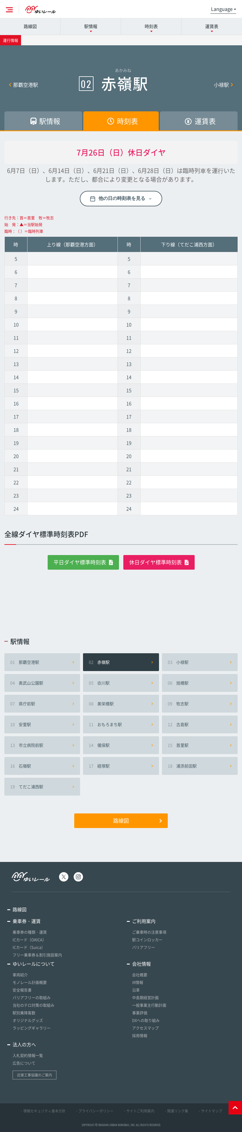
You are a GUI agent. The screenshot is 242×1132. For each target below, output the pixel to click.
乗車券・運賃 (27, 920)
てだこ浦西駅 (42, 786)
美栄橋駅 (121, 703)
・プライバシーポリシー (94, 1111)
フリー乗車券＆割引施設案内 (37, 955)
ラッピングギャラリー (32, 1028)
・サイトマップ (210, 1111)
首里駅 (200, 745)
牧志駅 (200, 703)
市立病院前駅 (42, 745)
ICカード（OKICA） (29, 939)
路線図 (30, 26)
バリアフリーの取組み (32, 997)
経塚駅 (121, 766)
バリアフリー (143, 947)
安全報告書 (22, 990)
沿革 (136, 990)
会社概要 (139, 974)
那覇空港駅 (23, 84)
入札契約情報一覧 (28, 1055)
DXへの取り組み (146, 1020)
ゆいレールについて (34, 963)
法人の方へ (24, 1044)
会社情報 (141, 963)
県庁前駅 (42, 703)
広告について (24, 1063)
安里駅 (42, 724)
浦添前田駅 (200, 766)
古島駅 (200, 724)
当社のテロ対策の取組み (33, 1005)
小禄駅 (223, 84)
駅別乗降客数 (24, 1012)
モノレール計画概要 (30, 982)
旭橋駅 (200, 683)
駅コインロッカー (147, 939)
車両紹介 (20, 974)
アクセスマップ (145, 1028)
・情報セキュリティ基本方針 (42, 1111)
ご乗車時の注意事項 (149, 932)
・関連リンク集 (176, 1111)
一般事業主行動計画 (149, 1005)
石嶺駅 (42, 766)
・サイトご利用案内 (138, 1111)
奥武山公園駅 (42, 683)
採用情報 (139, 1035)
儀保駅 (121, 745)
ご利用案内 (143, 920)
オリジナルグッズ (28, 1020)
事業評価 (139, 1012)
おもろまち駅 (121, 724)
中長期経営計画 (145, 997)
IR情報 (137, 982)
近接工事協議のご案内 (34, 1075)
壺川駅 (121, 683)
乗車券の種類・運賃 (30, 932)
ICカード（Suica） (29, 947)
